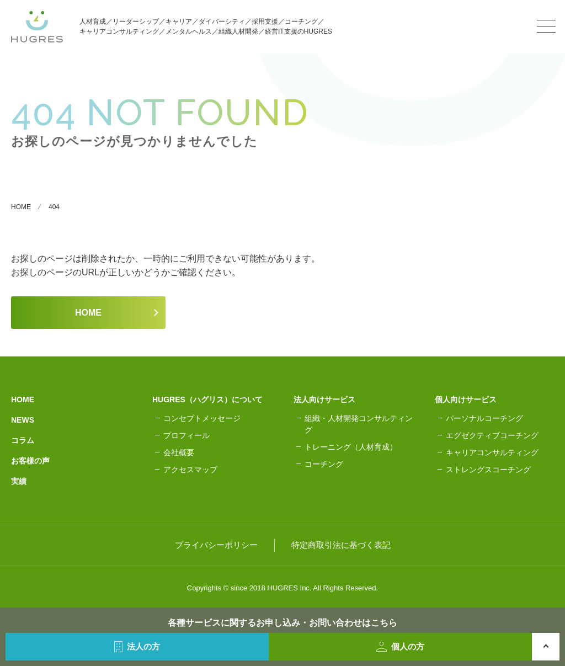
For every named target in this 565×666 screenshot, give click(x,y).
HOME (88, 312)
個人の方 (400, 647)
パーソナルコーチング (484, 418)
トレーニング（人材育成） (351, 447)
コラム (22, 440)
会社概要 (178, 452)
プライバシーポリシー (216, 545)
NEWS (22, 419)
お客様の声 (30, 460)
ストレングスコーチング (488, 469)
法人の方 (137, 646)
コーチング (324, 464)
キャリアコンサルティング (492, 452)
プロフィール (186, 435)
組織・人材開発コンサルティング (359, 424)
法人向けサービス (324, 399)
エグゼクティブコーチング (492, 435)
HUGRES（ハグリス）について (207, 399)
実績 (18, 481)
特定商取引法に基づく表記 (341, 545)
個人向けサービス (466, 399)
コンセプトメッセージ (202, 418)
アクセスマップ (190, 469)
